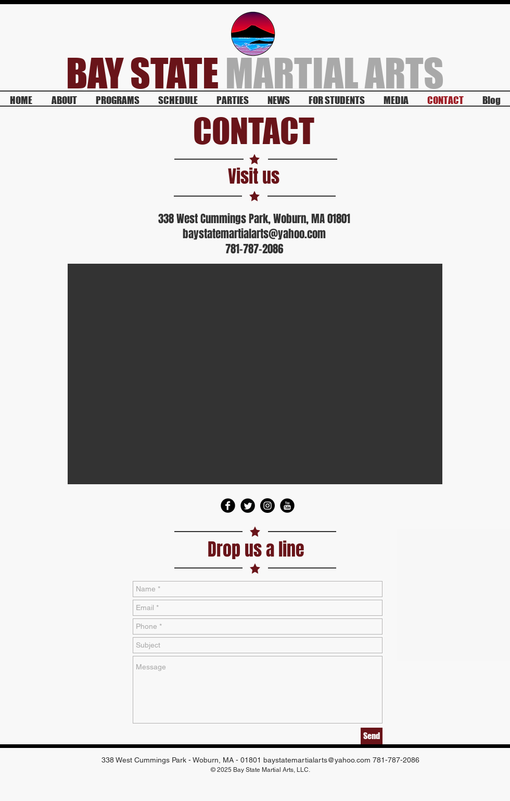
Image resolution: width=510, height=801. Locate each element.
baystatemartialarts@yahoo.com (254, 234)
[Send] (371, 736)
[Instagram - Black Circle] (267, 505)
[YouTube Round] (287, 505)
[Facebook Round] (228, 505)
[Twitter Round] (247, 505)
